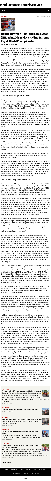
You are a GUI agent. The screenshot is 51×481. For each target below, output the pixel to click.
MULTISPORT (42, 469)
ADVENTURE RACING (17, 469)
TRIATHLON (35, 474)
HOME (6, 469)
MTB (35, 469)
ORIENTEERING (16, 474)
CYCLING (28, 469)
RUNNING (26, 474)
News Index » (6, 462)
